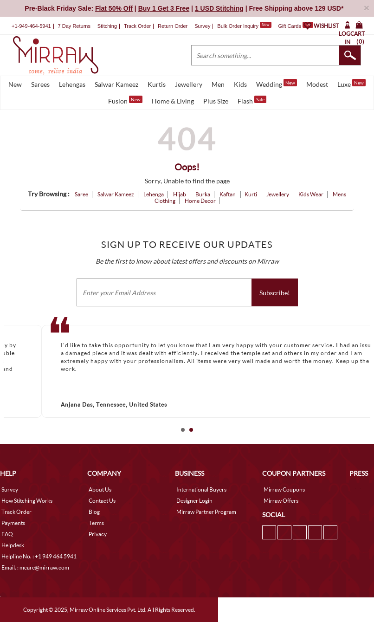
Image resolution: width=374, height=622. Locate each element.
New (15, 84)
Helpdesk (12, 545)
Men (218, 84)
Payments (13, 522)
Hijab (179, 194)
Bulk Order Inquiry (237, 26)
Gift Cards (295, 26)
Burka (202, 194)
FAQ (7, 534)
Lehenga (153, 194)
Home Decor (200, 200)
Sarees (40, 84)
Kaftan (228, 194)
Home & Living (173, 101)
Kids (240, 84)
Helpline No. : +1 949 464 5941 (39, 556)
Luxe (351, 83)
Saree (81, 194)
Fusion (125, 100)
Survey (202, 26)
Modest (317, 84)
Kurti (251, 194)
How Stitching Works (26, 500)
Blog (94, 511)
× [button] (366, 8)
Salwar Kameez (116, 84)
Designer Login (194, 500)
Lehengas (72, 84)
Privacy (98, 534)
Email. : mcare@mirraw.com (35, 567)
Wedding (276, 83)
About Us (100, 489)
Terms (96, 522)
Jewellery (188, 84)
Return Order (172, 26)
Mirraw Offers (281, 500)
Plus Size (215, 101)
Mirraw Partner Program (206, 511)
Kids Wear (310, 194)
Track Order (137, 26)
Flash (252, 100)
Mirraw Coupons (284, 489)
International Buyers (201, 489)
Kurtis (157, 84)
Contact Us (102, 500)
